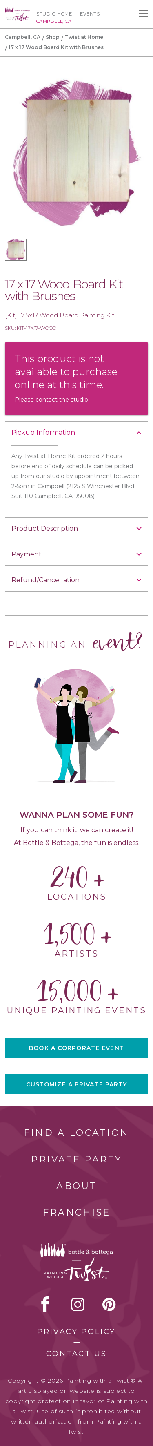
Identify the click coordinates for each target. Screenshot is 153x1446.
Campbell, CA (22, 37)
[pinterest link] (109, 1304)
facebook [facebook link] (45, 1304)
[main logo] (17, 11)
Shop (53, 37)
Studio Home (54, 14)
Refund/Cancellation (45, 580)
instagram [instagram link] (77, 1304)
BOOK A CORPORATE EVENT (76, 1048)
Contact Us (76, 1353)
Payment (26, 554)
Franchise (77, 1212)
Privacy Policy (76, 1331)
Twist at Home (84, 37)
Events (90, 14)
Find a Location (76, 1132)
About (76, 1185)
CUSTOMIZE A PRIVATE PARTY (76, 1084)
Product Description (44, 528)
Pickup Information (43, 432)
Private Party (76, 1159)
